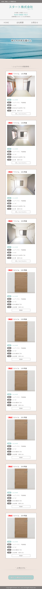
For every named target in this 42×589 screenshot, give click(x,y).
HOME (6, 22)
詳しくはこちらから (21, 113)
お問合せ (34, 22)
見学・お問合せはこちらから (21, 577)
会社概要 (20, 22)
